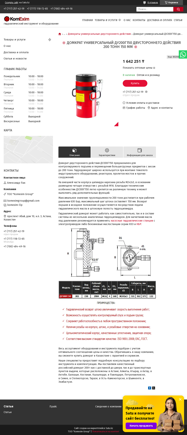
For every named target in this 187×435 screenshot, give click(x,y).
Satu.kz (109, 428)
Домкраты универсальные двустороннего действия (99, 34)
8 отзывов (153, 2)
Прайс (53, 406)
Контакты (139, 20)
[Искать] (178, 9)
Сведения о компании (108, 406)
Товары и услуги (106, 20)
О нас (127, 20)
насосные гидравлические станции (132, 220)
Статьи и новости (15, 58)
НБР (138, 224)
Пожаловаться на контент (105, 431)
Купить (135, 83)
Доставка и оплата (159, 20)
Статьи (178, 20)
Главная (87, 20)
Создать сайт (11, 2)
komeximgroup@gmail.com (23, 200)
